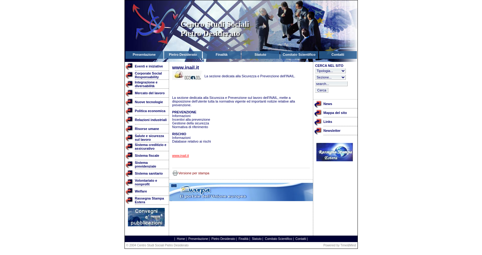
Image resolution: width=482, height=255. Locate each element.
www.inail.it (180, 155)
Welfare (141, 191)
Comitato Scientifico (278, 239)
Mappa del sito (335, 113)
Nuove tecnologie (149, 102)
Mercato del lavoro (150, 93)
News (327, 104)
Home (181, 239)
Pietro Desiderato (223, 239)
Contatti (300, 239)
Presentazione (198, 239)
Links (327, 121)
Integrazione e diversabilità (146, 84)
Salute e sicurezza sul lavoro (149, 137)
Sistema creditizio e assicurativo (151, 146)
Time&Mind (348, 245)
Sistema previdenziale (145, 164)
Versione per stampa (193, 173)
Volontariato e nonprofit (146, 182)
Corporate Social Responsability (148, 75)
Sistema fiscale (147, 155)
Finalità (243, 239)
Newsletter (332, 130)
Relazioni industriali (151, 120)
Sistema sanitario (149, 173)
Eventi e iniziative (149, 66)
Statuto (257, 239)
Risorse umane (147, 129)
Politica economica (150, 111)
